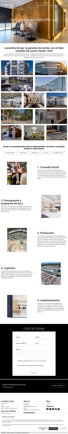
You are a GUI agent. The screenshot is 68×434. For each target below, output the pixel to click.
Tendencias (48, 403)
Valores (2, 405)
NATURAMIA (26, 405)
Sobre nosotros (4, 403)
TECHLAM (26, 403)
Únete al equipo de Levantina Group (9, 408)
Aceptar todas (53, 428)
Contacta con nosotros (6, 413)
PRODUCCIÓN (35, 152)
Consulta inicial (10, 152)
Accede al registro (57, 385)
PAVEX (25, 408)
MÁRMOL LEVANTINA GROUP (30, 406)
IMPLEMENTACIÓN (58, 152)
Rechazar (62, 428)
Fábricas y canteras (5, 406)
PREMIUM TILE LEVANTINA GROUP (31, 410)
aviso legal (43, 361)
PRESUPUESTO (23, 152)
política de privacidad (33, 361)
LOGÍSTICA (45, 152)
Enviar (34, 373)
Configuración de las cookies (42, 428)
